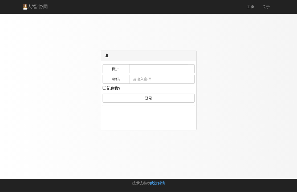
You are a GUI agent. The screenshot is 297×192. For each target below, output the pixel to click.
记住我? (113, 88)
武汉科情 (157, 183)
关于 (266, 7)
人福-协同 (35, 7)
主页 (250, 7)
